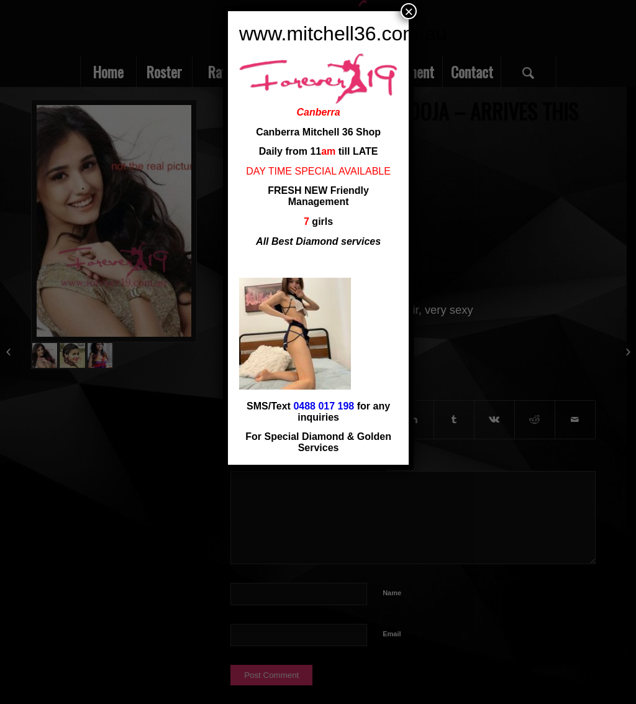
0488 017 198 (323, 406)
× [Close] (408, 11)
